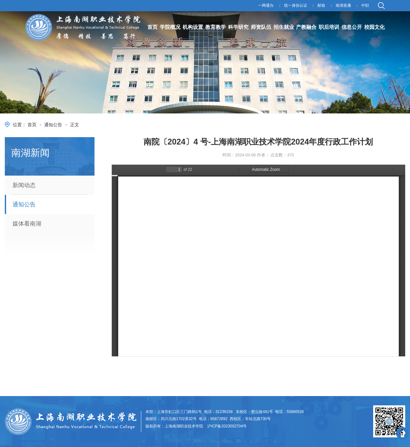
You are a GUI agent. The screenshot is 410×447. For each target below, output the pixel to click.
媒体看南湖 (26, 223)
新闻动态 (24, 185)
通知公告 (53, 124)
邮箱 (321, 5)
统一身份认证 (295, 5)
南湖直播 (343, 5)
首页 (32, 124)
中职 (365, 5)
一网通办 (266, 5)
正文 (74, 124)
